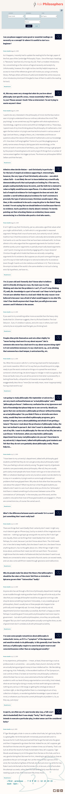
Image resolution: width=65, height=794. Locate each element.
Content (11, 13)
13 (45, 781)
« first (10, 781)
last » (15, 783)
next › (9, 783)
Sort (26, 18)
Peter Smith (7, 51)
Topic (43, 13)
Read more (7, 87)
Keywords (28, 13)
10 (35, 781)
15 (51, 781)
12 (41, 781)
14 (48, 781)
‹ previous (18, 781)
